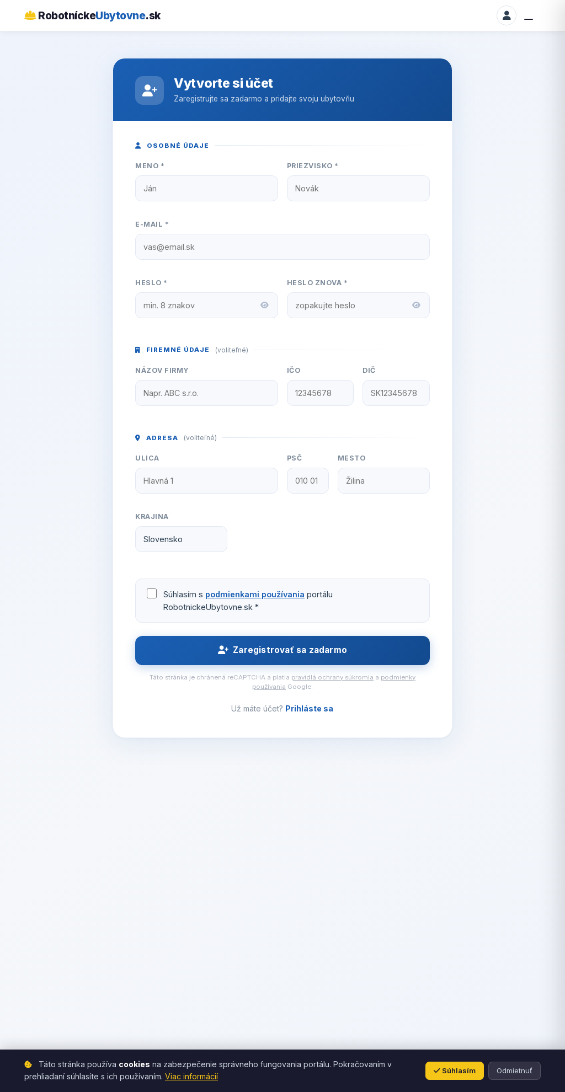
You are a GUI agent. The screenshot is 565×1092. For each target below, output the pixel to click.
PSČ (294, 458)
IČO (294, 370)
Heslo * (151, 283)
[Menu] (531, 15)
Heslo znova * (317, 283)
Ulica (147, 458)
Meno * (149, 166)
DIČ (369, 370)
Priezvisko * (313, 166)
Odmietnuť (514, 1070)
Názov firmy (162, 370)
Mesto (352, 458)
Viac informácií (191, 1076)
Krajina (152, 516)
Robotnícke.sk (92, 15)
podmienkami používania (255, 594)
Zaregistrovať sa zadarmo (282, 650)
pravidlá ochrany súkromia (332, 677)
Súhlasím (455, 1070)
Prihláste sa (309, 708)
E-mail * (152, 224)
